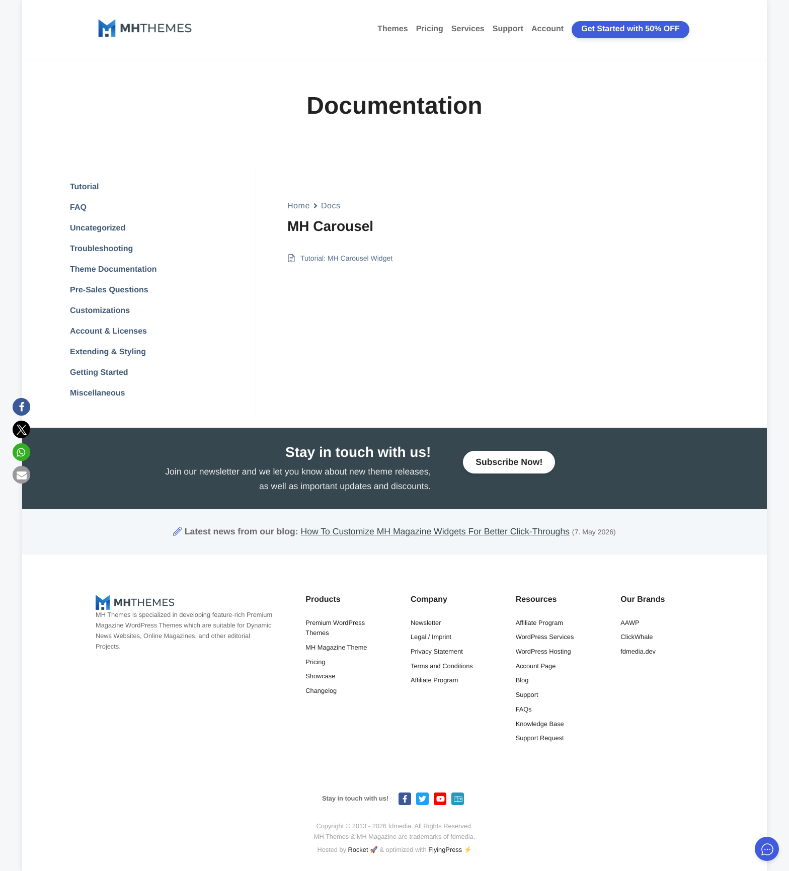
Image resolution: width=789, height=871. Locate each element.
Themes (392, 29)
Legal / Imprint (431, 637)
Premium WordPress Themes (335, 628)
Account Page (536, 666)
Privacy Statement (437, 651)
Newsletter (426, 622)
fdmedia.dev (638, 651)
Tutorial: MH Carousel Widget (346, 258)
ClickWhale (636, 637)
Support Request (540, 738)
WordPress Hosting (543, 651)
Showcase (320, 676)
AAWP (629, 622)
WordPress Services (545, 637)
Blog (522, 680)
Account (547, 29)
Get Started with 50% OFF (630, 29)
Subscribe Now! (509, 466)
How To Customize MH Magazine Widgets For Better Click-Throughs (435, 531)
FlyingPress (445, 849)
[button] (21, 407)
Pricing (429, 29)
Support (508, 29)
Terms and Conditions (442, 666)
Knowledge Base (540, 724)
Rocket (358, 849)
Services (468, 29)
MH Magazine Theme (336, 647)
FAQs (524, 709)
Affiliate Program (434, 680)
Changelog (321, 690)
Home (298, 206)
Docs (331, 206)
